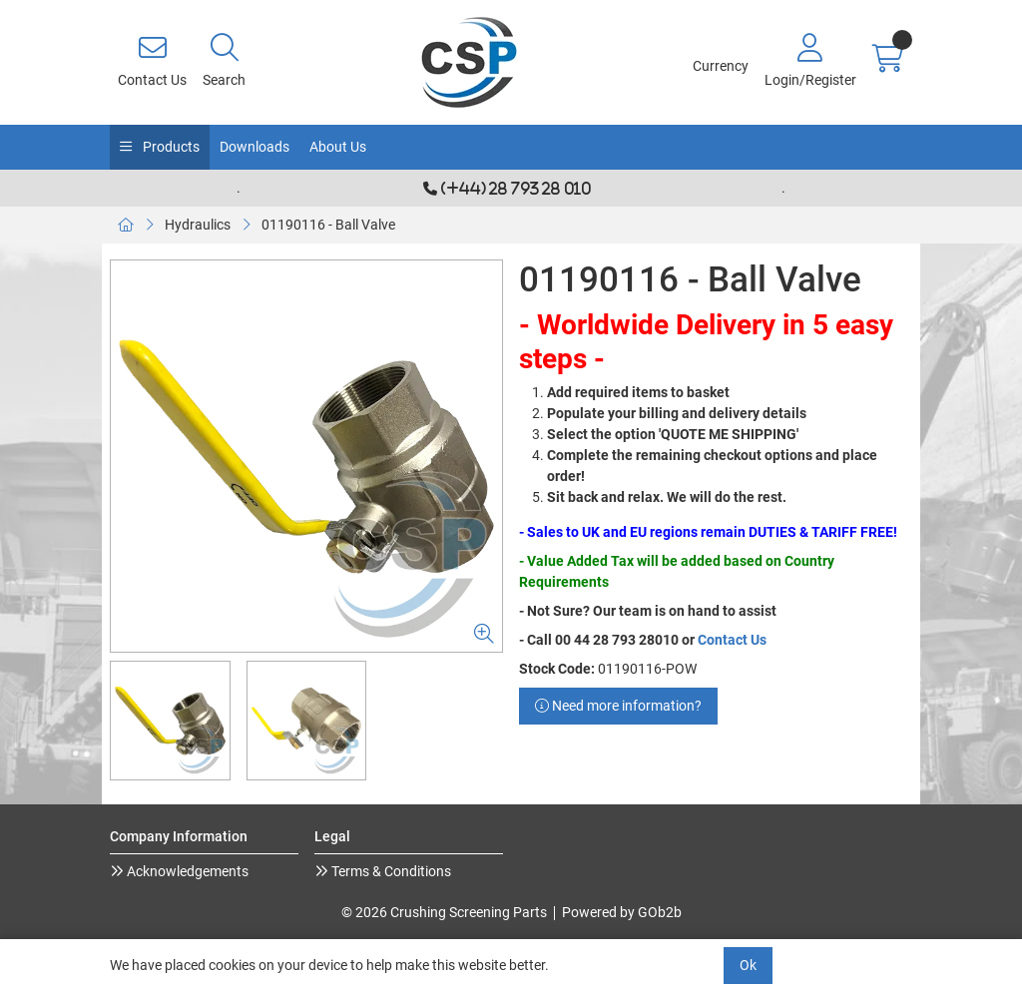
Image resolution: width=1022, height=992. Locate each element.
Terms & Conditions (389, 871)
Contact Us (732, 640)
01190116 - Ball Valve (328, 225)
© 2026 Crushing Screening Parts (444, 912)
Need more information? (618, 706)
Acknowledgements (186, 871)
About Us (337, 147)
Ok (748, 965)
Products (170, 147)
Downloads (254, 147)
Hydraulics (198, 225)
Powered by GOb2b (622, 912)
